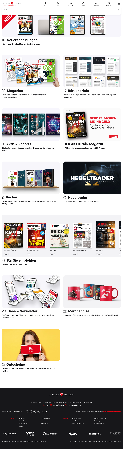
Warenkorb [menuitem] (96, 4)
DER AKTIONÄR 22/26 (10, 250)
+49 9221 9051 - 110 (74, 405)
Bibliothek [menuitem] (70, 4)
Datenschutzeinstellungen (113, 441)
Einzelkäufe (75, 421)
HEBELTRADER (45, 418)
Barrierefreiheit (98, 441)
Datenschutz (83, 441)
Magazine (22, 418)
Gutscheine (44, 423)
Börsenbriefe (23, 421)
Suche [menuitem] (83, 4)
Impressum (73, 441)
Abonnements (76, 418)
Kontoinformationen (100, 418)
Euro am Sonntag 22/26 (80, 250)
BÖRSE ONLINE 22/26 (33, 250)
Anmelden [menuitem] (109, 4)
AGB (90, 441)
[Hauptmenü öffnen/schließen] (119, 4)
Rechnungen (98, 421)
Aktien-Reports (23, 423)
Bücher (21, 426)
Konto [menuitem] (58, 4)
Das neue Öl (99, 250)
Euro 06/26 (53, 250)
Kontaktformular (58, 405)
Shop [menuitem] (45, 4)
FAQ (47, 405)
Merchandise (45, 421)
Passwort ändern (99, 423)
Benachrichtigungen (78, 423)
